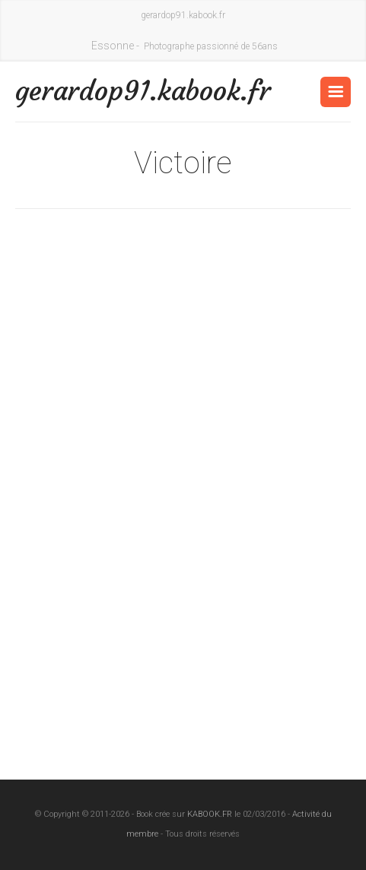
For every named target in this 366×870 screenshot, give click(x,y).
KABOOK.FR (209, 814)
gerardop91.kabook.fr (99, 91)
